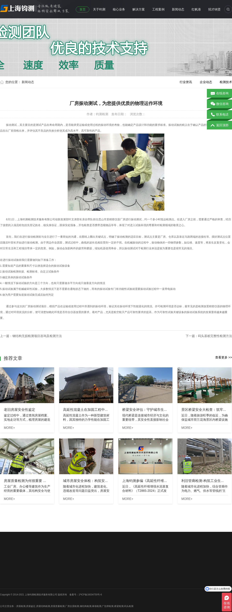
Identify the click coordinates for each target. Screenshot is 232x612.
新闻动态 (178, 9)
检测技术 (226, 82)
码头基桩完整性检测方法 (215, 336)
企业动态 (206, 82)
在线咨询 (220, 93)
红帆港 (196, 9)
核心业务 (119, 9)
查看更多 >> (223, 357)
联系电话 (220, 114)
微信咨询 (220, 104)
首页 (82, 9)
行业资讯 (186, 82)
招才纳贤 (214, 9)
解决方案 (138, 9)
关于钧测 (99, 9)
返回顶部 (220, 125)
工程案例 (158, 9)
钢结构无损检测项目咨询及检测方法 (37, 336)
